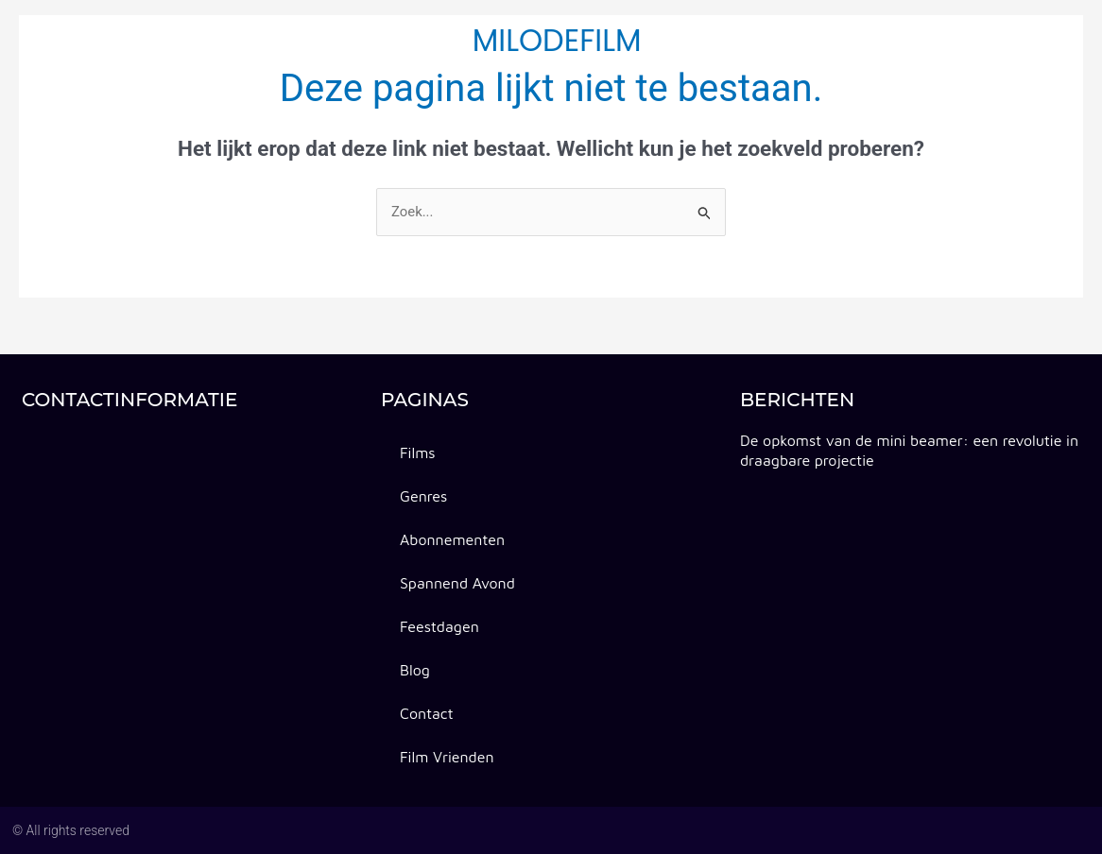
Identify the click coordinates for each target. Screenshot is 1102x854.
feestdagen (701, 40)
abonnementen (225, 40)
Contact (875, 40)
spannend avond (376, 40)
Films (418, 452)
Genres (109, 40)
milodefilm (557, 40)
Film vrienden (447, 756)
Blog (794, 40)
